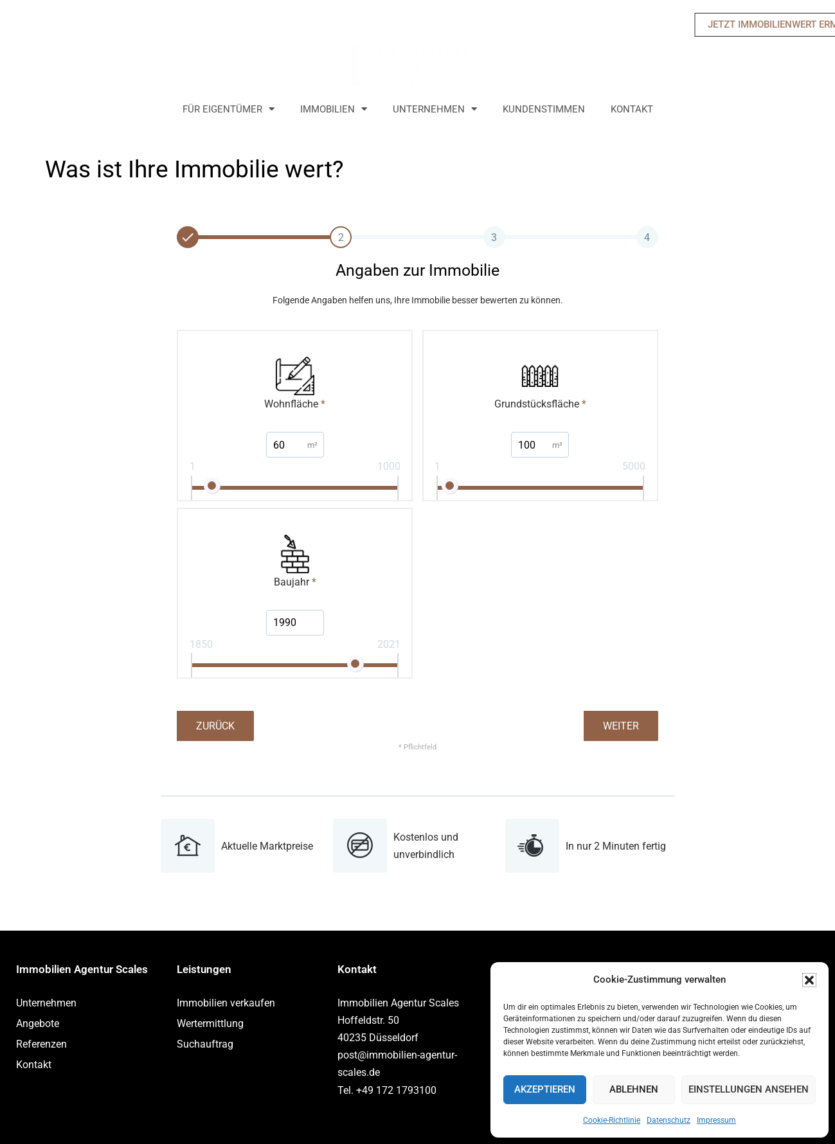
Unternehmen (435, 109)
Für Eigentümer (228, 109)
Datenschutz (668, 1120)
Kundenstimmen (544, 109)
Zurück (215, 726)
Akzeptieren (544, 1089)
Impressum (716, 1120)
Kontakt (632, 109)
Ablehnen (633, 1089)
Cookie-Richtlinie (611, 1120)
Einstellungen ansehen (748, 1089)
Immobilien (333, 109)
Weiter (621, 726)
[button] (809, 980)
